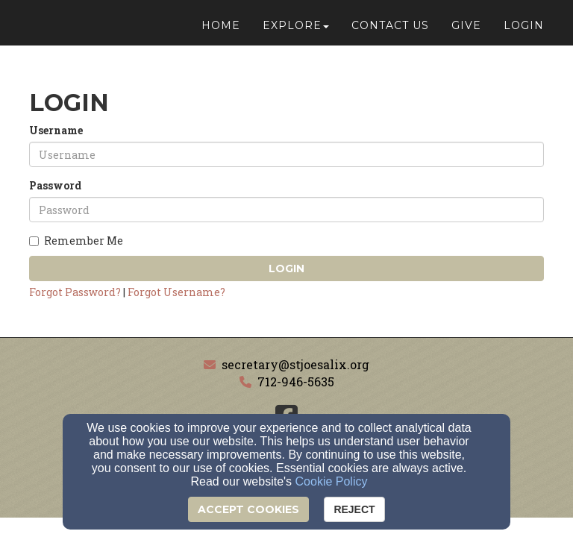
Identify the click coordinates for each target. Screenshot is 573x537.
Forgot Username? (176, 292)
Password (55, 185)
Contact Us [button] (390, 31)
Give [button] (466, 31)
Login (286, 268)
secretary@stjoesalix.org (295, 364)
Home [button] (220, 31)
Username (56, 130)
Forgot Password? (75, 292)
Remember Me (76, 240)
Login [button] (524, 31)
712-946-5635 (295, 381)
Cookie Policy (331, 481)
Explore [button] (296, 31)
